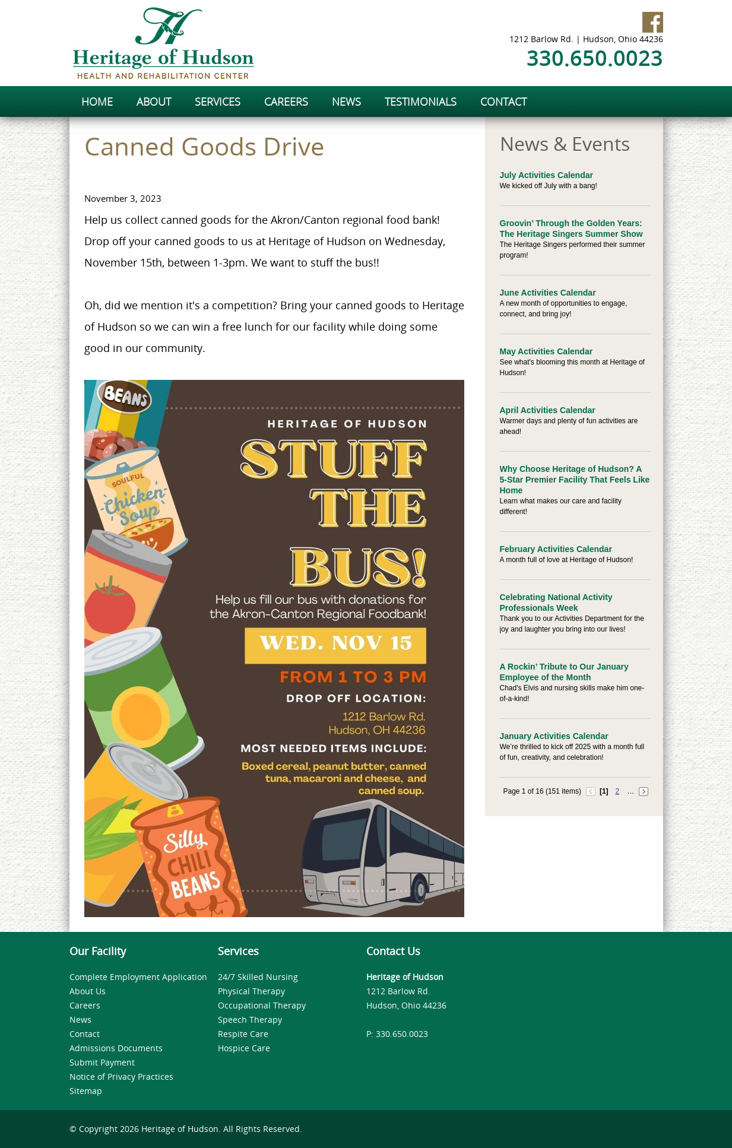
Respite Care (243, 1033)
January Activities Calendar (554, 736)
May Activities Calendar (546, 351)
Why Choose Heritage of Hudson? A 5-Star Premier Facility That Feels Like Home (575, 479)
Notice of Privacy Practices (121, 1076)
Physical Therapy (251, 991)
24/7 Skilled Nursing (258, 976)
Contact (84, 1033)
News (80, 1019)
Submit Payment (102, 1062)
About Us (87, 991)
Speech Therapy (250, 1019)
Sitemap (85, 1090)
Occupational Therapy (262, 1005)
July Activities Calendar (546, 175)
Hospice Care (244, 1048)
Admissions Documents (116, 1048)
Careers (84, 1005)
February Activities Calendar (556, 549)
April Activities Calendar (547, 410)
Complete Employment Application (138, 976)
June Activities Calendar (548, 292)
